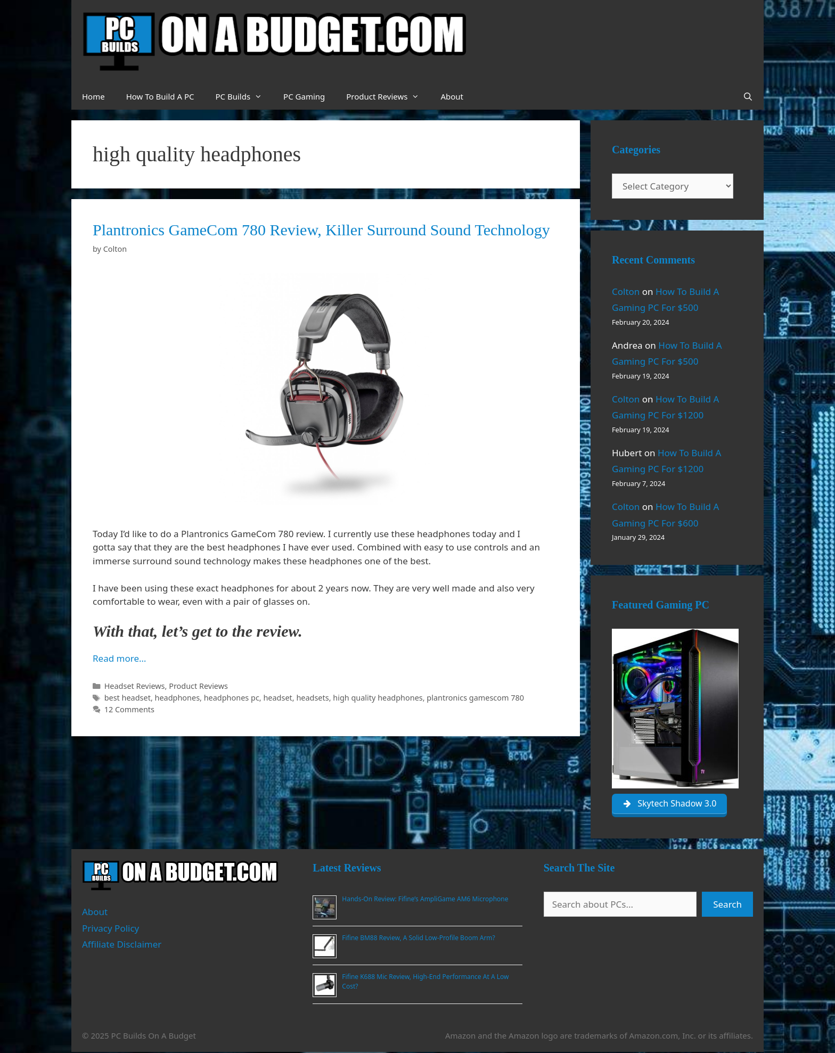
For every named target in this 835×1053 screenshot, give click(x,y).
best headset (127, 698)
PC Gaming (304, 96)
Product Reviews (388, 96)
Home (93, 96)
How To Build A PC (160, 96)
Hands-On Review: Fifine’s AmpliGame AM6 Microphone (425, 899)
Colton (626, 291)
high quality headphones (377, 698)
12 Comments (129, 709)
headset (277, 698)
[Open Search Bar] (748, 96)
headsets (312, 698)
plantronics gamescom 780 (475, 698)
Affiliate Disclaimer (121, 945)
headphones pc (231, 698)
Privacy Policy (110, 929)
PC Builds (244, 96)
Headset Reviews (134, 686)
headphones (177, 698)
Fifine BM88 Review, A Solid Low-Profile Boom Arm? (418, 938)
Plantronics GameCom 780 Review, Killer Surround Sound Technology (321, 229)
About (451, 96)
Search (727, 905)
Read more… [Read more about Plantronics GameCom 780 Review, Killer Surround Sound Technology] (119, 658)
